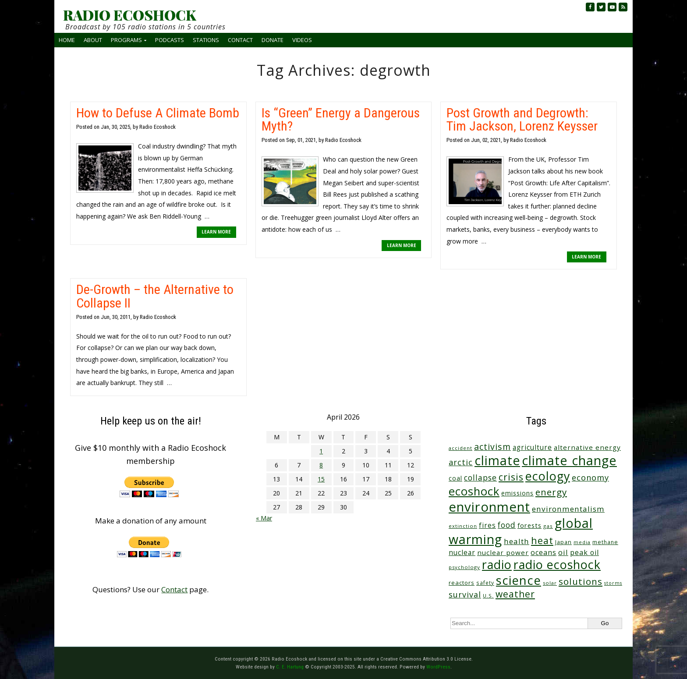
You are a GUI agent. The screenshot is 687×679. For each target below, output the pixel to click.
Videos (302, 40)
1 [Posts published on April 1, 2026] (321, 451)
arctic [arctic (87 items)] (461, 462)
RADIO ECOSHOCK (129, 15)
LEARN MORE (216, 232)
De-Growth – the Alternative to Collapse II (155, 296)
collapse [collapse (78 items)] (480, 477)
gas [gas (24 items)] (548, 526)
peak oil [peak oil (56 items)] (584, 552)
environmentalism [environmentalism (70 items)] (568, 509)
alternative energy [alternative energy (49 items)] (587, 447)
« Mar (264, 518)
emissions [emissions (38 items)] (517, 493)
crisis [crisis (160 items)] (511, 476)
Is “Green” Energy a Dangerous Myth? (341, 119)
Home (67, 40)
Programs (126, 40)
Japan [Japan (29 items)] (563, 542)
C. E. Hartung (290, 667)
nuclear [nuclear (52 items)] (462, 552)
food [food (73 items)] (507, 525)
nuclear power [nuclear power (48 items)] (503, 552)
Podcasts (169, 40)
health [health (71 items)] (516, 541)
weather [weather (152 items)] (515, 594)
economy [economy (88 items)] (590, 477)
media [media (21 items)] (582, 542)
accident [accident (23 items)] (460, 448)
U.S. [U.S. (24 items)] (488, 595)
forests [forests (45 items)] (529, 525)
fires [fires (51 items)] (487, 525)
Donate (272, 40)
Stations (206, 40)
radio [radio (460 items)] (497, 564)
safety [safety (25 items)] (485, 582)
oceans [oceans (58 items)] (543, 552)
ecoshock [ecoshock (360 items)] (474, 491)
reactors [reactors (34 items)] (462, 583)
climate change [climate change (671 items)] (569, 460)
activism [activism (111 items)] (492, 447)
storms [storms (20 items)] (613, 583)
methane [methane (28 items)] (605, 542)
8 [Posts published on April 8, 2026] (321, 465)
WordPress (438, 667)
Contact (240, 40)
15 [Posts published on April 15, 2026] (321, 479)
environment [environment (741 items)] (489, 507)
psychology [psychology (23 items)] (464, 567)
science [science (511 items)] (518, 580)
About (93, 40)
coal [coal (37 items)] (455, 478)
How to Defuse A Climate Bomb (157, 112)
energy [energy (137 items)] (551, 492)
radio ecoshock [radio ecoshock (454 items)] (557, 564)
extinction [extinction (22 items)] (463, 526)
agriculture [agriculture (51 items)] (532, 447)
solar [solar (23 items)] (550, 583)
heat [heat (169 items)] (542, 540)
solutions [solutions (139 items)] (580, 581)
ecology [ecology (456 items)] (547, 476)
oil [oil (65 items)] (563, 552)
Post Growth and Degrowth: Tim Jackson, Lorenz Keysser (522, 119)
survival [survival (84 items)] (465, 594)
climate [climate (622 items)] (497, 460)
